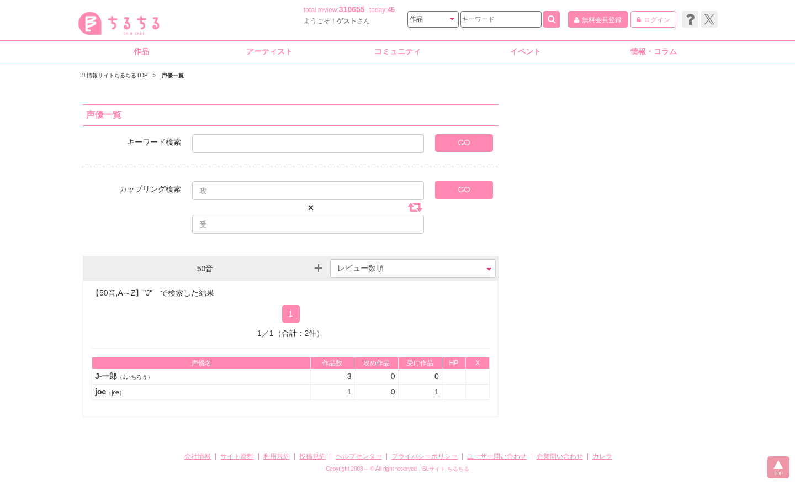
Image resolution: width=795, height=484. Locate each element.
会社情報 (197, 456)
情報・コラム (653, 51)
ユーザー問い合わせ (497, 456)
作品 (141, 51)
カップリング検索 (150, 189)
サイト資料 (236, 456)
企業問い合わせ (560, 456)
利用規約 (276, 456)
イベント (525, 51)
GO (464, 142)
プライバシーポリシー (424, 456)
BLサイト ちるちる (445, 469)
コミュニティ (397, 51)
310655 (352, 9)
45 (391, 10)
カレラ (602, 456)
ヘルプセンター (359, 456)
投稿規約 (312, 456)
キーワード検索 (154, 142)
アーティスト (269, 51)
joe (110, 391)
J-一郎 (124, 376)
